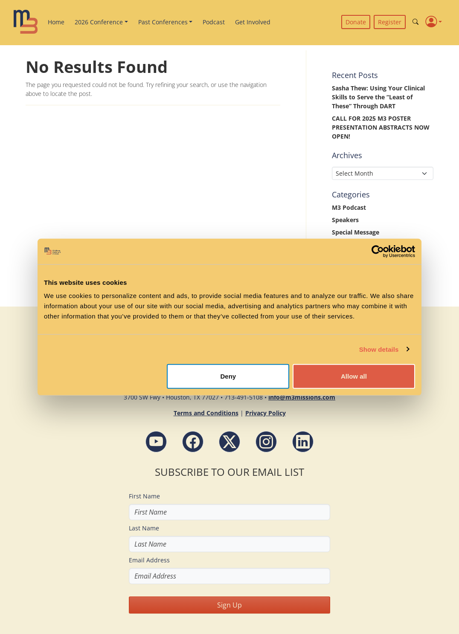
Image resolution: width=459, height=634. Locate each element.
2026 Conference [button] (99, 22)
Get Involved (252, 22)
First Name (144, 496)
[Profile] (433, 22)
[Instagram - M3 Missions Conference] (266, 441)
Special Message (355, 232)
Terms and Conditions (206, 413)
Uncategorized (353, 257)
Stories (342, 244)
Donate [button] (356, 22)
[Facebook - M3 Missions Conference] (192, 441)
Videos (342, 282)
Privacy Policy (265, 413)
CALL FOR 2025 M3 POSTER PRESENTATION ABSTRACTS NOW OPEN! (381, 127)
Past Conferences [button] (163, 22)
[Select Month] (382, 173)
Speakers (345, 220)
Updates (344, 269)
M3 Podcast (349, 207)
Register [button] (389, 22)
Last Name (144, 528)
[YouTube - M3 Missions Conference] (156, 441)
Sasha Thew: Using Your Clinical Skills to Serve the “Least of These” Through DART (378, 97)
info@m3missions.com (301, 397)
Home (56, 22)
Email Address (149, 560)
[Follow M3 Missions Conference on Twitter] (229, 441)
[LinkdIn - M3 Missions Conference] (302, 441)
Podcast (214, 22)
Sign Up (229, 605)
